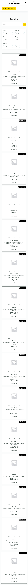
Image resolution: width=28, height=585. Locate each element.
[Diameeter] (8, 40)
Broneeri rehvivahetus (9, 8)
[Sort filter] (17, 46)
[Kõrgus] (20, 33)
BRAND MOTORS (14, 4)
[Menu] (4, 2)
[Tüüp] (20, 40)
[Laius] (8, 33)
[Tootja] (8, 46)
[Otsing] (12, 24)
